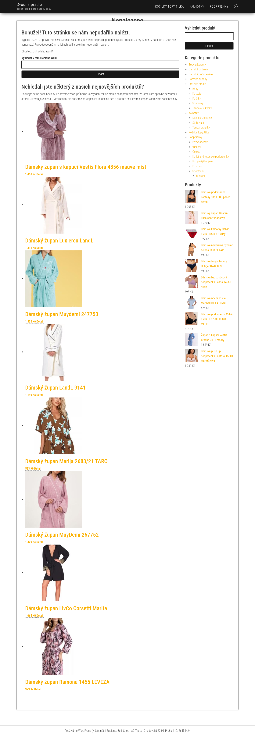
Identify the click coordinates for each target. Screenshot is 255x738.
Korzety (196, 93)
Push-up (197, 166)
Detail (39, 174)
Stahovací (198, 123)
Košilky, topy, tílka (199, 132)
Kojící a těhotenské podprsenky (210, 156)
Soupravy (197, 103)
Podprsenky (219, 6)
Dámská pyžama (198, 69)
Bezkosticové (200, 142)
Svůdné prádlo (29, 4)
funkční (196, 147)
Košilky (196, 98)
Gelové (196, 152)
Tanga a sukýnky (202, 108)
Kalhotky (196, 6)
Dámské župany (198, 79)
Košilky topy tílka (169, 6)
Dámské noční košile (201, 74)
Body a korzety (197, 64)
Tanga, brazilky (201, 127)
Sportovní (198, 171)
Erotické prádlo (197, 84)
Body (195, 89)
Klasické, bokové (202, 118)
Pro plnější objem (202, 161)
